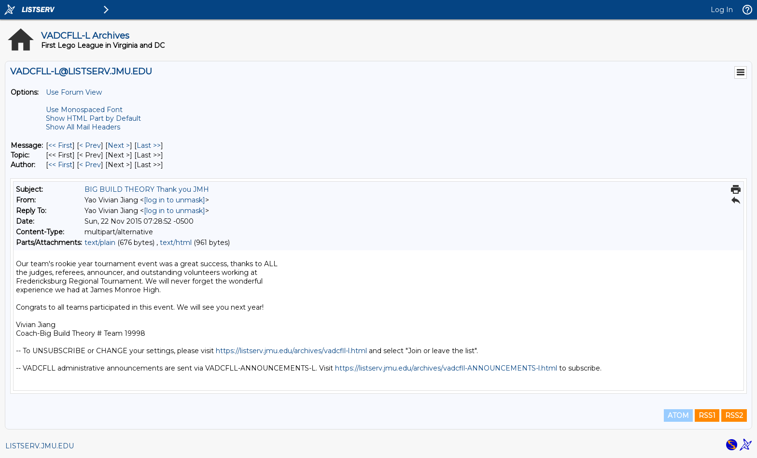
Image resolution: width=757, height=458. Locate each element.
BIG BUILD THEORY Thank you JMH (146, 189)
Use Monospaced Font (84, 109)
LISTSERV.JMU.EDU (39, 446)
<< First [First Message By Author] (60, 164)
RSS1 (707, 415)
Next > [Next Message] (119, 145)
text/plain (99, 242)
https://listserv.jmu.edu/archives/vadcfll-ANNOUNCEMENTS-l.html (446, 368)
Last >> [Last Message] (149, 145)
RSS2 (734, 415)
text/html (176, 242)
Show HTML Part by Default (93, 118)
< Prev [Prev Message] (90, 145)
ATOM (678, 415)
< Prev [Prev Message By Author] (90, 164)
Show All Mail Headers (83, 127)
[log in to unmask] (174, 200)
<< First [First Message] (60, 145)
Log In (722, 9)
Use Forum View (74, 92)
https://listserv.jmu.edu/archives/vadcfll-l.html (291, 350)
